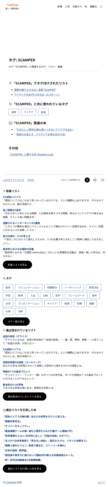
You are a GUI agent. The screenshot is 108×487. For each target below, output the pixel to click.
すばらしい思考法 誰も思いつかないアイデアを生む (44, 129)
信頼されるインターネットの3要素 (21, 223)
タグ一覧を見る (16, 321)
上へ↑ (101, 482)
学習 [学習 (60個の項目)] (8, 295)
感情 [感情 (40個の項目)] (66, 303)
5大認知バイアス (12, 197)
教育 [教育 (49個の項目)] (20, 295)
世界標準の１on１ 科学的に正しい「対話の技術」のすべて (36, 435)
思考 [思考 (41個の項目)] (94, 295)
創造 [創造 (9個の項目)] (43, 112)
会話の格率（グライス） (16, 336)
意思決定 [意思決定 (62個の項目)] (93, 287)
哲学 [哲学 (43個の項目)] (57, 295)
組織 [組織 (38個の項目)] (91, 303)
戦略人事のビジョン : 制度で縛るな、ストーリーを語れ (35, 445)
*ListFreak (12, 5)
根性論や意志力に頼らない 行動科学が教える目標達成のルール (39, 455)
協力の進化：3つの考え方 (16, 236)
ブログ (30, 180)
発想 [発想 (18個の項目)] (13, 112)
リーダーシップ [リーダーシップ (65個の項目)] (72, 287)
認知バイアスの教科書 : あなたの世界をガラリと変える (35, 416)
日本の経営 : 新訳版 (15, 450)
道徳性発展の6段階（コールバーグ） (22, 362)
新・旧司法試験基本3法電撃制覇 (22, 460)
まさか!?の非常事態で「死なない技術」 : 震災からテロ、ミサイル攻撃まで (45, 440)
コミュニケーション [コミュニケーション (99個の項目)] (29, 287)
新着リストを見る (17, 264)
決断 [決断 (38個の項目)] (20, 311)
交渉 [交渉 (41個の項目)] (8, 303)
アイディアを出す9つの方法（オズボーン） (37, 94)
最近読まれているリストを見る (24, 396)
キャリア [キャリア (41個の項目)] (52, 303)
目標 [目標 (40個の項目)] (79, 303)
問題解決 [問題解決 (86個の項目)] (52, 287)
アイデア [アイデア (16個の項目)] (28, 112)
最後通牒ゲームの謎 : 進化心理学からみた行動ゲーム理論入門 (38, 431)
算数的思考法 (12, 421)
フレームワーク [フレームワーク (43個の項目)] (76, 295)
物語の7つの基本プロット (16, 371)
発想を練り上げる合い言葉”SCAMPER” (35, 89)
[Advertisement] (54, 35)
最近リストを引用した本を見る (24, 468)
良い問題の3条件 (12, 210)
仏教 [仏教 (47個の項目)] (45, 295)
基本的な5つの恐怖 (13, 384)
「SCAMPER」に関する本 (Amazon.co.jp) (31, 154)
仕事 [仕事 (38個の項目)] (8, 311)
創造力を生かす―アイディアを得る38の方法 (41, 134)
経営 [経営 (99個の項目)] (8, 287)
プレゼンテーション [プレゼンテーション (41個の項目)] (29, 303)
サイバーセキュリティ (17, 426)
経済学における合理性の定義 (18, 249)
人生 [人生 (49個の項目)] (33, 295)
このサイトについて (13, 180)
